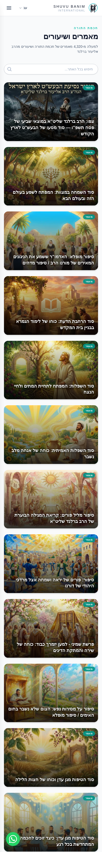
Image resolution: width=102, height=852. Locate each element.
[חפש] (9, 69)
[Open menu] (9, 8)
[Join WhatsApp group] (13, 839)
